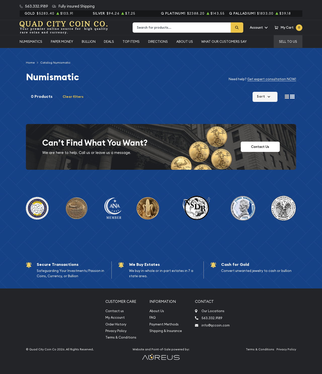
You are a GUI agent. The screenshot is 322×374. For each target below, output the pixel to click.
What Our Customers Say (224, 41)
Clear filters (73, 97)
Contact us (114, 311)
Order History (115, 324)
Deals (109, 41)
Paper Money (62, 41)
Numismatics (31, 41)
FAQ (152, 317)
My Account (115, 317)
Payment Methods (164, 324)
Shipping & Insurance (165, 331)
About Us (184, 41)
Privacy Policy (116, 331)
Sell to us (288, 41)
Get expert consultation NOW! (271, 79)
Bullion (89, 41)
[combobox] (182, 27)
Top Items (131, 41)
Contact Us (260, 147)
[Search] (237, 27)
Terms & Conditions (120, 337)
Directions (158, 41)
